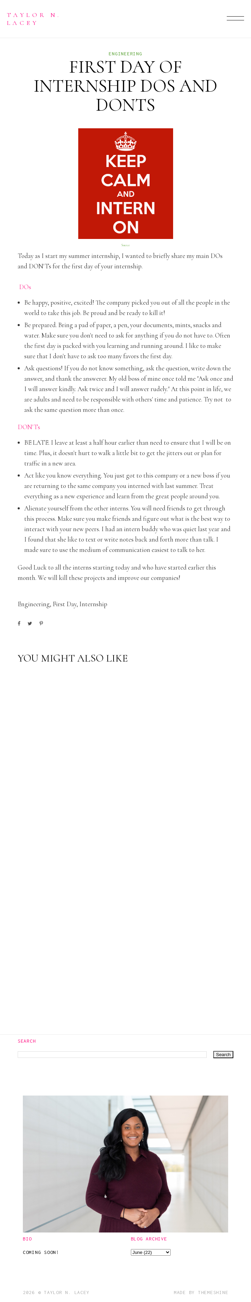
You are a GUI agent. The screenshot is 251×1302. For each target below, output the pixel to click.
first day (65, 604)
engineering (125, 53)
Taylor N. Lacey (34, 18)
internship (93, 604)
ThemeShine (213, 1292)
